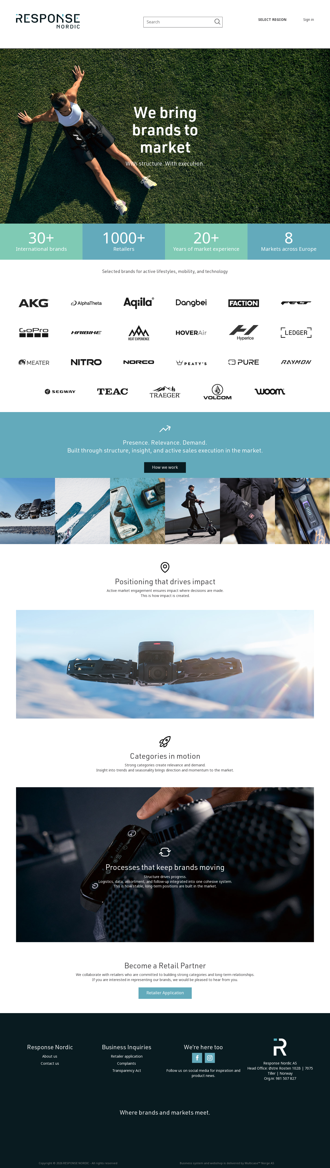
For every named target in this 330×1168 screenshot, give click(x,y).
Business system (191, 1163)
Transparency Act (126, 1070)
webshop (216, 1163)
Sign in (308, 19)
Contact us (50, 1063)
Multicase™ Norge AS (259, 1163)
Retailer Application (165, 993)
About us (49, 1056)
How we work (165, 467)
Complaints (126, 1063)
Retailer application (127, 1056)
